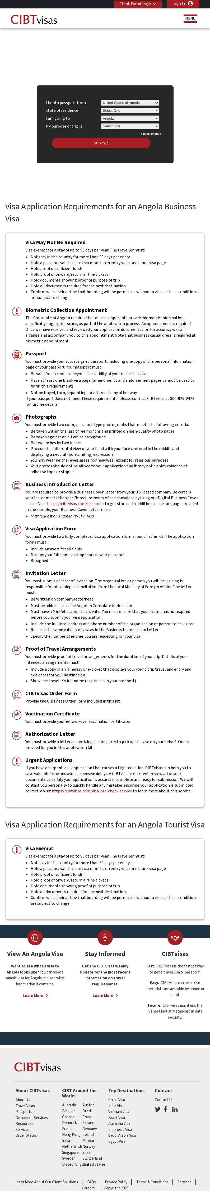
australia (69, 1103)
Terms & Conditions (152, 1180)
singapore (70, 1150)
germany (89, 1126)
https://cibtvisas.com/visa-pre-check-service (92, 789)
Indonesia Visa (120, 1127)
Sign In (179, 3)
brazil (87, 1109)
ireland (88, 1132)
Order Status (26, 1133)
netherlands (72, 1144)
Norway (88, 1144)
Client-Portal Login (134, 3)
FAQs (91, 1180)
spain (86, 1150)
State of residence (62, 108)
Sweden (69, 1156)
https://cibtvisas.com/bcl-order (75, 502)
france (67, 1126)
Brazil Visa (116, 1115)
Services (23, 1127)
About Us (23, 1097)
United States (94, 1162)
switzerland (92, 1156)
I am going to (58, 116)
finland (88, 1121)
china (87, 1114)
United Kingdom (75, 1162)
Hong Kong (71, 1132)
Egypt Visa (116, 1139)
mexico (88, 1138)
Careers (88, 1186)
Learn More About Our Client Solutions (46, 1180)
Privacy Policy (116, 1180)
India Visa (116, 1103)
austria (88, 1103)
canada (68, 1114)
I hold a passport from (66, 100)
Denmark (69, 1121)
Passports (24, 1109)
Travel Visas (25, 1103)
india (66, 1138)
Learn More (33, 993)
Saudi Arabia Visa (122, 1133)
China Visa (116, 1097)
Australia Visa (119, 1121)
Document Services (32, 1115)
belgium (69, 1109)
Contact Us (164, 1097)
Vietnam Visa (118, 1109)
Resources (24, 1121)
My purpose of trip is (64, 123)
